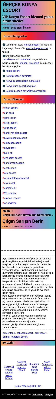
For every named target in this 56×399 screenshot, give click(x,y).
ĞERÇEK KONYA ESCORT (20, 7)
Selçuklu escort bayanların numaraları (27, 215)
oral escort (40, 333)
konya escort (12, 70)
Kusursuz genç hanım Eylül (34, 368)
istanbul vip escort (29, 63)
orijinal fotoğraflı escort (15, 336)
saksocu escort (25, 333)
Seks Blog (16, 27)
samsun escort (32, 44)
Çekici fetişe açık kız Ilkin (28, 386)
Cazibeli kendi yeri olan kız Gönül (22, 366)
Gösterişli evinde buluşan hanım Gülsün (9, 372)
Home (6, 27)
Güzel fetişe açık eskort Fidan (47, 366)
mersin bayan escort (37, 48)
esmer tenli (9, 333)
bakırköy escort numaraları (17, 59)
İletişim (27, 27)
